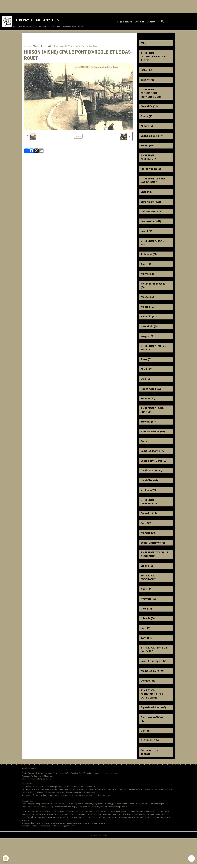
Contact (151, 22)
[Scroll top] (191, 858)
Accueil (27, 47)
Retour (78, 138)
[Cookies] (6, 858)
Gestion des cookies (98, 860)
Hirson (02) (46, 47)
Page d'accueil (124, 22)
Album (36, 47)
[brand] (44, 22)
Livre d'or (139, 22)
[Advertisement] (50, 6)
